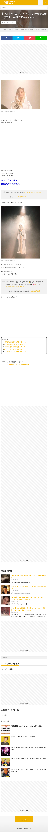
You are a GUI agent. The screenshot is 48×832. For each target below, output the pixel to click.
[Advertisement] (24, 57)
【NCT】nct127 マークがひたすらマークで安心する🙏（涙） (28, 758)
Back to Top (24, 820)
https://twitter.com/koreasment (21, 364)
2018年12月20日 (22, 197)
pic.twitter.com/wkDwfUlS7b (15, 286)
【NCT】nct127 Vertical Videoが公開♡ (23, 737)
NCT (13, 22)
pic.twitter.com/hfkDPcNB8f (32, 192)
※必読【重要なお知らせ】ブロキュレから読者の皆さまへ (27, 726)
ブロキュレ (29, 828)
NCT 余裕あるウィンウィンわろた (14, 344)
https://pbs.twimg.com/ (9, 111)
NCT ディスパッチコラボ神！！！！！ (16, 351)
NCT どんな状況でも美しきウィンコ (15, 342)
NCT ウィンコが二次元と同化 (13, 349)
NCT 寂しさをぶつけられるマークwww (16, 347)
